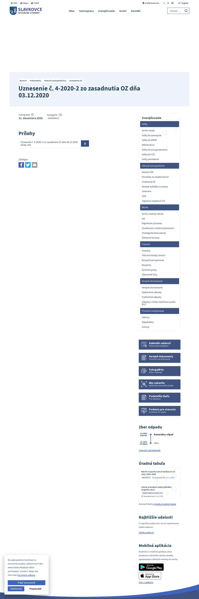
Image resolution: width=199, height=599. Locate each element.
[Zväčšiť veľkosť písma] (172, 3)
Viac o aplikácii (146, 527)
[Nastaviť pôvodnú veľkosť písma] (168, 3)
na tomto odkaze (26, 575)
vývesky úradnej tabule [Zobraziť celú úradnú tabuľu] (165, 449)
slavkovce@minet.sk (173, 583)
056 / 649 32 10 (170, 579)
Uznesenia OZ (53, 63)
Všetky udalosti (146, 477)
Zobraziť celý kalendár (149, 395)
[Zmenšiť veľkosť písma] (164, 3)
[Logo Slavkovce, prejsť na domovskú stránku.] (26, 11)
